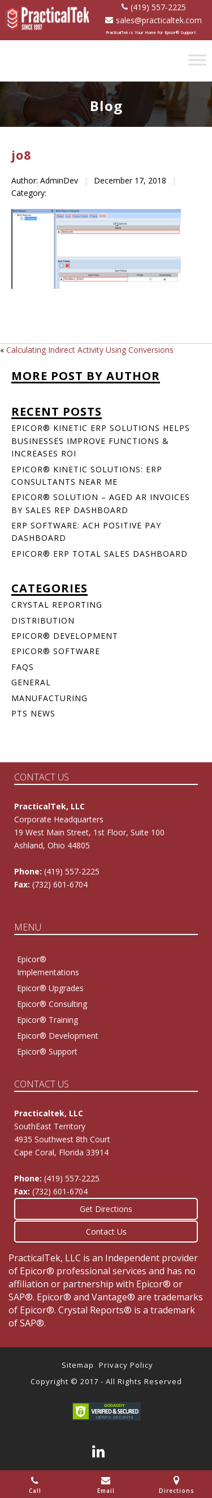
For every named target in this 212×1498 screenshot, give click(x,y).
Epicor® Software (55, 651)
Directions (176, 1485)
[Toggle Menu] (197, 59)
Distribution (43, 620)
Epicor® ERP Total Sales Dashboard (99, 553)
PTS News (33, 713)
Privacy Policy (126, 1365)
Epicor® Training (47, 1019)
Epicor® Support (47, 1051)
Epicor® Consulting (52, 1003)
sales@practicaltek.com (153, 20)
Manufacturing (49, 698)
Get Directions (106, 1208)
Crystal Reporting (56, 604)
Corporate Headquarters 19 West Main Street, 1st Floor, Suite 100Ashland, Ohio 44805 (89, 832)
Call (35, 1485)
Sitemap (78, 1365)
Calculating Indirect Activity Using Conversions (90, 349)
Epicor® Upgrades (50, 988)
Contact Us (106, 1231)
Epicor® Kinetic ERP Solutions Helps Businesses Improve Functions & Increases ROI (100, 440)
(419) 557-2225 (154, 7)
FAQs (22, 666)
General (31, 682)
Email (106, 1485)
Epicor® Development (64, 635)
